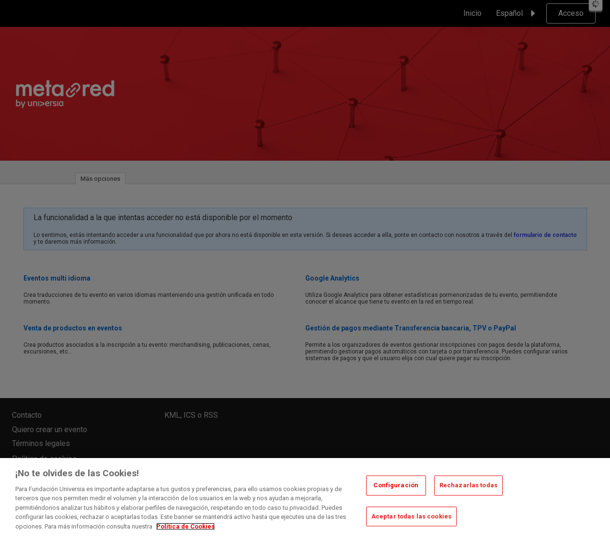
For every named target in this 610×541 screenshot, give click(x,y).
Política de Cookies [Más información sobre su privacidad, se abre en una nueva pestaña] (185, 532)
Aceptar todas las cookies (411, 522)
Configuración (395, 491)
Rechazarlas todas (468, 491)
